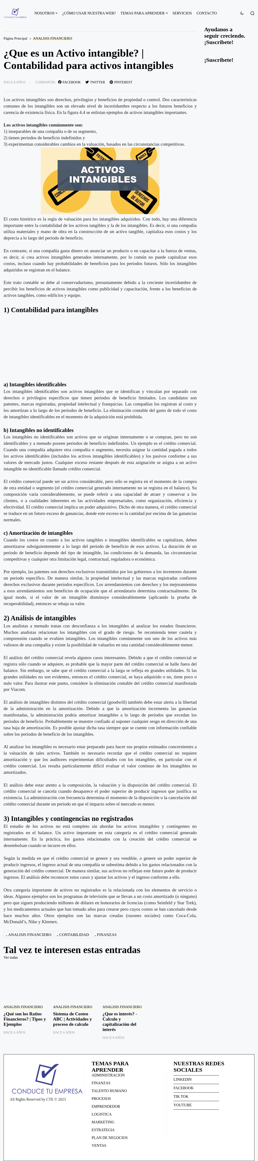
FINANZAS (107, 934)
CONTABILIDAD (74, 934)
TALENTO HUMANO (109, 1091)
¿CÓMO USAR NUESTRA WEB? (89, 13)
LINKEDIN (183, 1079)
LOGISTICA (102, 1114)
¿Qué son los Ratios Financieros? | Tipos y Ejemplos (25, 1019)
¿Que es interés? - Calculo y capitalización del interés (120, 1021)
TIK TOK (181, 1096)
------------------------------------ (196, 1075)
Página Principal (15, 38)
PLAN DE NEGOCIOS (110, 1138)
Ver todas (11, 957)
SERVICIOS (182, 13)
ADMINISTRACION (108, 1075)
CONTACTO (207, 13)
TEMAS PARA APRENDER (143, 13)
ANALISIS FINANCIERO (52, 38)
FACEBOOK (184, 1088)
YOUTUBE (183, 1105)
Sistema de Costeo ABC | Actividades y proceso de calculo (72, 1019)
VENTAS (99, 1145)
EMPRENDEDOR (106, 1106)
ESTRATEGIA (103, 1130)
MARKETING (103, 1122)
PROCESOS (101, 1099)
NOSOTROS (44, 13)
